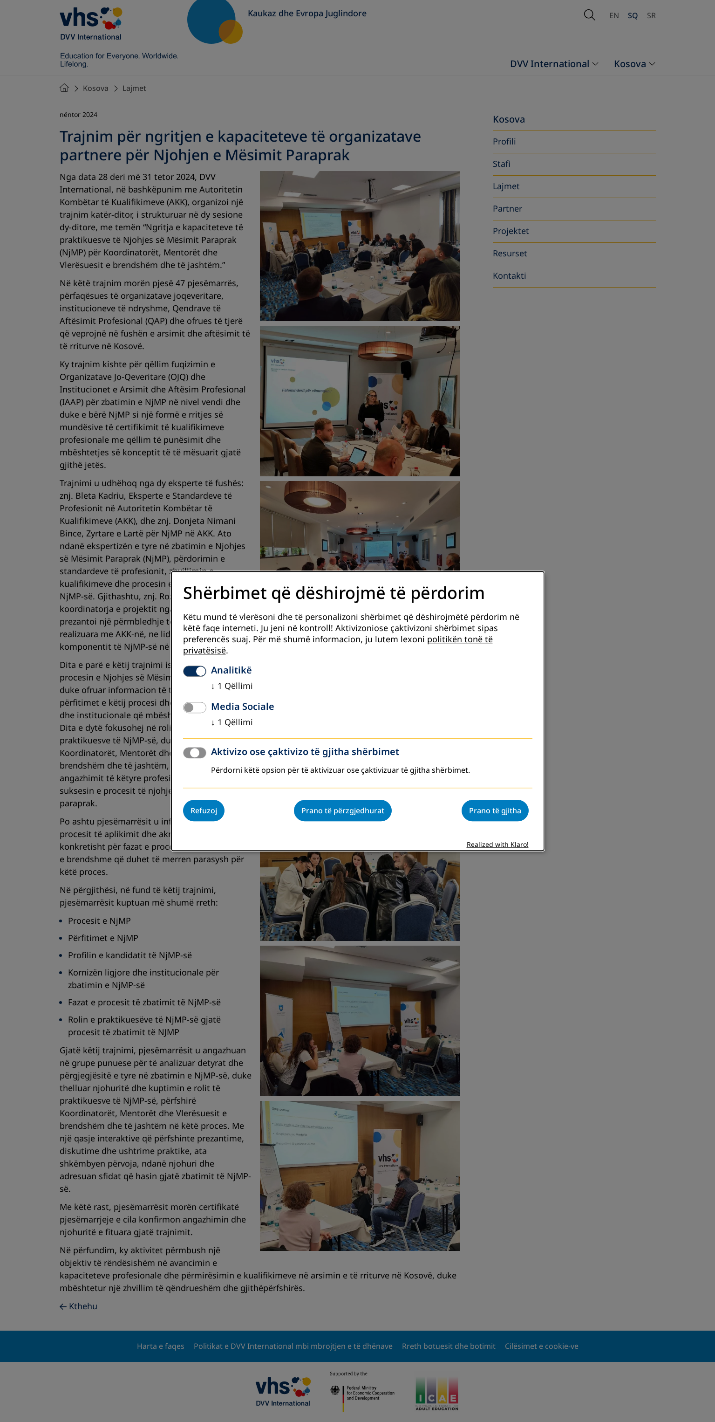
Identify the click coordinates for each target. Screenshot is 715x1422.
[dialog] (357, 711)
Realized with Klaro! (498, 845)
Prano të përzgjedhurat (342, 810)
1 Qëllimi (232, 686)
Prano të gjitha (495, 810)
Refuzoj (204, 810)
